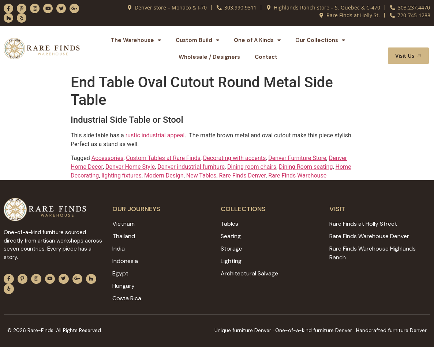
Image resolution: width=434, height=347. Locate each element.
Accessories (107, 158)
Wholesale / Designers (209, 57)
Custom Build (197, 40)
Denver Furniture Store (297, 158)
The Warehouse (136, 40)
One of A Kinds (257, 40)
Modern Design (164, 175)
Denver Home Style (130, 166)
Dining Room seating (306, 166)
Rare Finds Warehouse (297, 175)
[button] (415, 40)
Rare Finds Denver (242, 175)
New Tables (201, 175)
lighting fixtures (121, 175)
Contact (266, 57)
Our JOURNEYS (136, 209)
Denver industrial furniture (191, 166)
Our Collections (320, 40)
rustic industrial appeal (155, 135)
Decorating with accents (234, 158)
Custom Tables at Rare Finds (163, 158)
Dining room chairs (251, 166)
